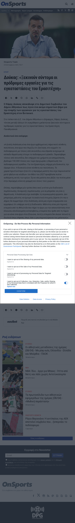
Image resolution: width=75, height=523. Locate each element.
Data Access (37, 299)
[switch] (66, 259)
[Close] (70, 224)
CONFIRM (21, 291)
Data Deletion (24, 299)
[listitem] (37, 254)
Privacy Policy (50, 299)
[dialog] (37, 261)
